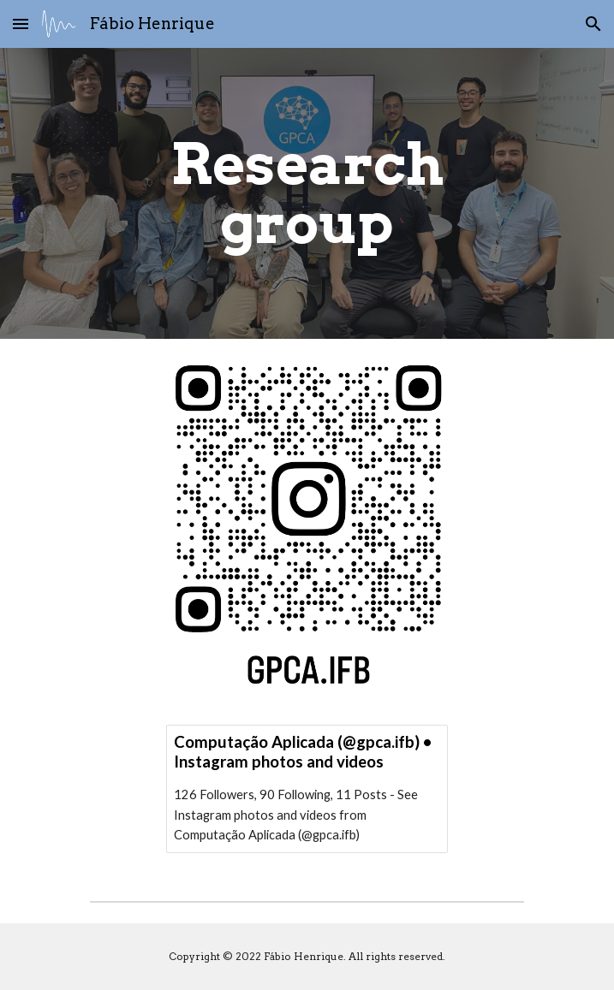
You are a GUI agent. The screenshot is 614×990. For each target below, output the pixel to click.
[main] (307, 193)
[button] (20, 23)
